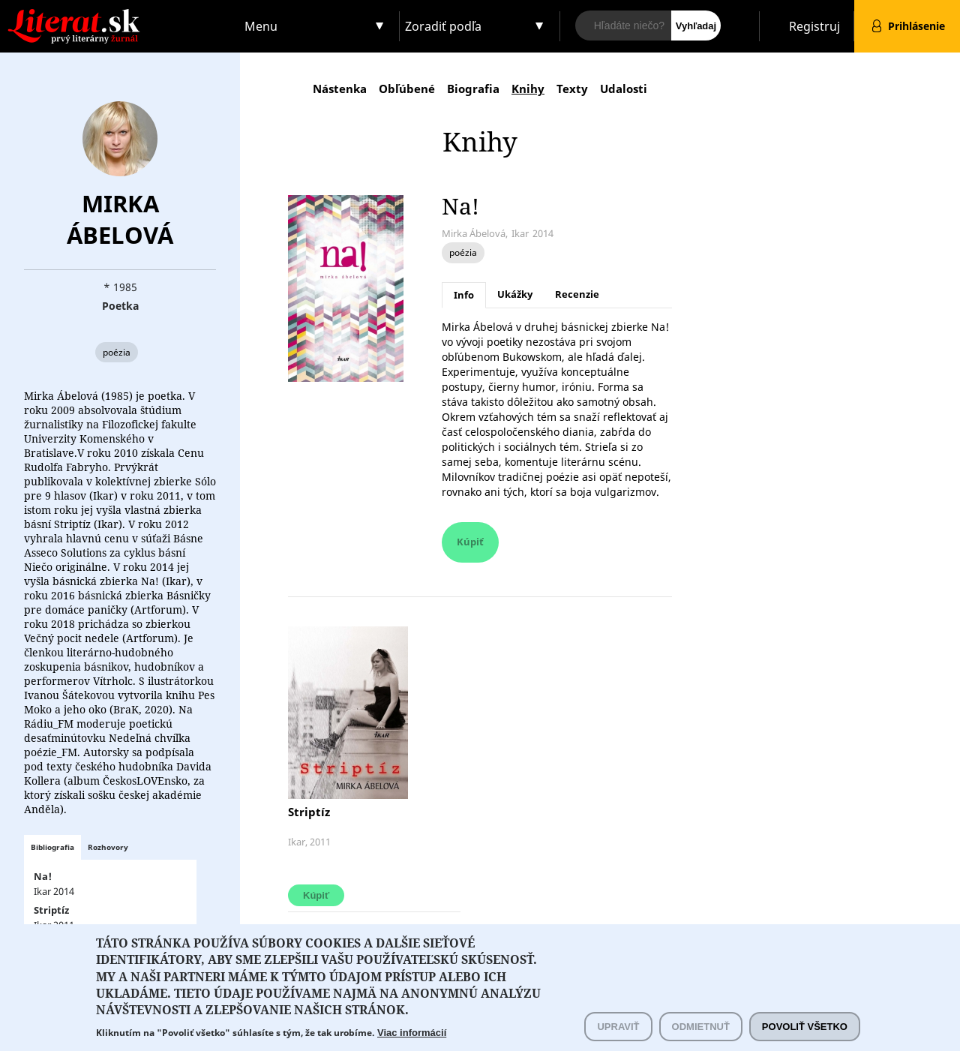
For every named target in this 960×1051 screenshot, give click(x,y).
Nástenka (340, 88)
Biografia (473, 88)
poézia (116, 352)
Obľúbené (407, 88)
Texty (572, 88)
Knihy (528, 88)
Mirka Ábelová (120, 219)
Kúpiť (470, 541)
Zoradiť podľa (443, 26)
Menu (261, 26)
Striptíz (309, 811)
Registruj (814, 26)
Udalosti (623, 88)
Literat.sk (120, 14)
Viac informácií (411, 1043)
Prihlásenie (916, 26)
